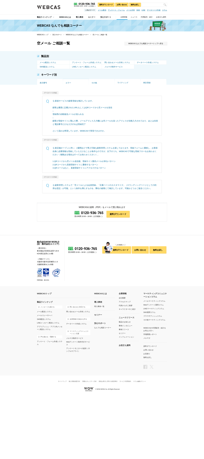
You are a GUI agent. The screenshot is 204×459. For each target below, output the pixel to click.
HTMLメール (148, 90)
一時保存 (121, 111)
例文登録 (147, 137)
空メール (69, 81)
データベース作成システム (148, 62)
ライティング (122, 137)
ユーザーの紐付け (98, 124)
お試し (94, 98)
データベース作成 (153, 10)
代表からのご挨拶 (125, 368)
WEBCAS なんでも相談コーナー (77, 35)
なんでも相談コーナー (102, 390)
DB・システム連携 (125, 85)
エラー (68, 141)
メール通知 (121, 120)
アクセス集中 (45, 115)
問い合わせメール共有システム (117, 62)
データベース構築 (47, 124)
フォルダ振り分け (124, 115)
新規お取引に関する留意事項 (108, 444)
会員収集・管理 (97, 94)
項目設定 (43, 137)
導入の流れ (147, 98)
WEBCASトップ (42, 35)
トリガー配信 (96, 90)
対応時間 (121, 128)
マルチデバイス (72, 120)
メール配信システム (48, 62)
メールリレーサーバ (44, 378)
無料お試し (135, 5)
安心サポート (57, 35)
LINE (143, 10)
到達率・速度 (96, 85)
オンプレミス (71, 102)
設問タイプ (70, 111)
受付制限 (69, 85)
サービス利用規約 (125, 444)
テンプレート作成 (47, 133)
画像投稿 (121, 107)
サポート (69, 98)
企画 (119, 81)
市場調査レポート (150, 397)
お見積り (146, 416)
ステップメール (72, 94)
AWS (93, 102)
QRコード (44, 85)
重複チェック (148, 111)
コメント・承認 (123, 124)
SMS (138, 10)
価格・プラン (45, 102)
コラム (164, 10)
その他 (94, 141)
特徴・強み (96, 107)
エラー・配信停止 (47, 94)
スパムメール (96, 128)
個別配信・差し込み (48, 90)
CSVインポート (149, 85)
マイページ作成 (149, 133)
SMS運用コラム (149, 375)
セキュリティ (45, 98)
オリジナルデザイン (74, 115)
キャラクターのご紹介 (127, 372)
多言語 (68, 107)
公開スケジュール (150, 124)
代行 (145, 81)
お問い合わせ (122, 5)
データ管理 (70, 133)
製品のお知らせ (125, 384)
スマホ (120, 90)
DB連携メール (71, 137)
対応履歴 (69, 124)
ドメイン (43, 107)
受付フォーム (96, 111)
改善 (93, 81)
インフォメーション (126, 399)
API (67, 90)
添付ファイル (122, 102)
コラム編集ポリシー (139, 444)
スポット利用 (148, 94)
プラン (146, 120)
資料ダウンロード (106, 5)
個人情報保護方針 (74, 444)
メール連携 (121, 133)
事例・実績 (121, 98)
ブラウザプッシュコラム (152, 379)
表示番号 (43, 141)
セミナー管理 (45, 120)
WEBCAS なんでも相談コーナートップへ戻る (145, 43)
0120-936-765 (92, 275)
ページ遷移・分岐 (150, 115)
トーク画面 (44, 81)
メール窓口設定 (97, 120)
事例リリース (124, 392)
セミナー (122, 396)
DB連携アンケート (99, 133)
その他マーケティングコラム (154, 382)
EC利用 (43, 111)
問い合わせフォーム (99, 137)
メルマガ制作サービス (113, 67)
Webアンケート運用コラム (153, 367)
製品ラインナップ (44, 17)
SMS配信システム (47, 67)
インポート (147, 128)
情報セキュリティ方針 (89, 444)
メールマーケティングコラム (154, 364)
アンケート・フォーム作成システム (86, 62)
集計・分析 (121, 94)
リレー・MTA (148, 102)
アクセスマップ (125, 364)
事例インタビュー (125, 388)
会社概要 (122, 360)
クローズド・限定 (150, 107)
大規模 (68, 128)
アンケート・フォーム (116, 10)
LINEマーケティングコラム (153, 371)
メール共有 (130, 10)
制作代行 (95, 115)
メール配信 (102, 10)
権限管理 (43, 128)
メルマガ (146, 401)
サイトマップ (62, 444)
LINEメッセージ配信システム (84, 67)
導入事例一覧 (99, 369)
